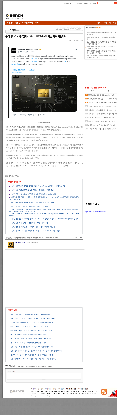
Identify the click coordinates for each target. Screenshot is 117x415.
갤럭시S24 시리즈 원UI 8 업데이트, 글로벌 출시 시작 (27, 343)
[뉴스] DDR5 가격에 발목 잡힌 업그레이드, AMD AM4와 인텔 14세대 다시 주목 (37, 186)
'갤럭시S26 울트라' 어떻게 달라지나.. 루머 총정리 (101, 103)
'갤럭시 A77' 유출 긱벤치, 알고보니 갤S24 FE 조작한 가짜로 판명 (32, 323)
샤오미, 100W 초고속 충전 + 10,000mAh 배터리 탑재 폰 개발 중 (101, 99)
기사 (108, 91)
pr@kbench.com (32, 243)
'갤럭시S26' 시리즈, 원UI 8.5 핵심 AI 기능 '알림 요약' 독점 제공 (101, 114)
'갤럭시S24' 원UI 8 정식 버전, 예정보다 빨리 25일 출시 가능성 (31, 355)
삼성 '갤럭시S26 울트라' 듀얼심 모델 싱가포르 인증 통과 (100, 118)
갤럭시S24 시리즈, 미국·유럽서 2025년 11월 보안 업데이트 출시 (32, 318)
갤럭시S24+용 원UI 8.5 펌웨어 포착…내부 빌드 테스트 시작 (30, 339)
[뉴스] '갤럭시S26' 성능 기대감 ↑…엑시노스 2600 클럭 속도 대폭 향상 (34, 231)
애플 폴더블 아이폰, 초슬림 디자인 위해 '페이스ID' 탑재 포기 (100, 125)
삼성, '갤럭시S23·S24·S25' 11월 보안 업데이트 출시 (28, 327)
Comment (11, 372)
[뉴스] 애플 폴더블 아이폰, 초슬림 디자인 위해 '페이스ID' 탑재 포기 (32, 202)
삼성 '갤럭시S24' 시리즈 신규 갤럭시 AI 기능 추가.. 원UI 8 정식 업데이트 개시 (36, 351)
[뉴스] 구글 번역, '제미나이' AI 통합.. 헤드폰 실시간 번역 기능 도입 (32, 194)
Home (79, 32)
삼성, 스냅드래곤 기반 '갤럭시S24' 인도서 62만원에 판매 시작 (31, 347)
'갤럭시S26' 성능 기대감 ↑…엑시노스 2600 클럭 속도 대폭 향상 (100, 110)
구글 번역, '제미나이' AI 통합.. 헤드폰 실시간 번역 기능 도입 (100, 129)
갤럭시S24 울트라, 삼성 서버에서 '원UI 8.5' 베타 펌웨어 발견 (30, 314)
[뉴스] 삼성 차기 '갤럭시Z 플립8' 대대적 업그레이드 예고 (29, 223)
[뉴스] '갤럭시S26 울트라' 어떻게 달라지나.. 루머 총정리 (29, 206)
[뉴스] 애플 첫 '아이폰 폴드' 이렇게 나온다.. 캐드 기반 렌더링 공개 (32, 227)
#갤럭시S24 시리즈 (13, 176)
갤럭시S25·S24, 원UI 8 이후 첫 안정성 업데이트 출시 (28, 335)
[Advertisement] (41, 13)
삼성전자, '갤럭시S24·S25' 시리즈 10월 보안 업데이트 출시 (30, 331)
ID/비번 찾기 (79, 3)
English (66, 3)
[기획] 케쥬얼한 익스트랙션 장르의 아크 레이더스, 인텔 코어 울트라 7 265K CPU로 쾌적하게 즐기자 (43, 219)
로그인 (72, 3)
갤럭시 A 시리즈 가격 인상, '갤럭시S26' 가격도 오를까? (100, 107)
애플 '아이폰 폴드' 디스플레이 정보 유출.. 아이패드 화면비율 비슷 (100, 122)
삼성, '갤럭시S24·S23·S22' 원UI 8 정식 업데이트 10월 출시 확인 (32, 359)
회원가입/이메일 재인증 (90, 3)
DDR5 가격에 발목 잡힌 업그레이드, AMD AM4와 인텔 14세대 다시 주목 (99, 95)
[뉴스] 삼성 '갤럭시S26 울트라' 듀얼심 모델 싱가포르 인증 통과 (31, 190)
